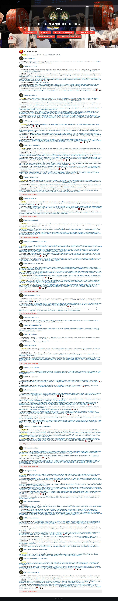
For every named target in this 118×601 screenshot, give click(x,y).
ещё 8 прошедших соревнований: (29, 194)
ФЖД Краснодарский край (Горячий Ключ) (35, 241)
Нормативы (30, 32)
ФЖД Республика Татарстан (31, 367)
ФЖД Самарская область (30, 390)
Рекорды (44, 32)
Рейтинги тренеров (86, 32)
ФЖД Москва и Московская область (33, 263)
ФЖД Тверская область (29, 471)
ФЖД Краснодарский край (30, 220)
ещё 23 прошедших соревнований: (29, 444)
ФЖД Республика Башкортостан (32, 325)
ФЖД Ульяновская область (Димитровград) (35, 549)
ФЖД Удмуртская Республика (31, 501)
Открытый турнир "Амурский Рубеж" (41, 82)
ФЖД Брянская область (30, 95)
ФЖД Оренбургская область (31, 317)
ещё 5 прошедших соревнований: (29, 216)
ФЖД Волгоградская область (31, 145)
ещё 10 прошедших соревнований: (29, 237)
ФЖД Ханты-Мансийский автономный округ (35, 558)
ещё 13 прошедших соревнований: (29, 466)
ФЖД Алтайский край (29, 58)
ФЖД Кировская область (30, 198)
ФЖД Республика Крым (29, 345)
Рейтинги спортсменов (63, 32)
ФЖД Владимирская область (31, 121)
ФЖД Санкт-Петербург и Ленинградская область (36, 426)
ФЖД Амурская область (30, 66)
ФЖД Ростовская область (30, 377)
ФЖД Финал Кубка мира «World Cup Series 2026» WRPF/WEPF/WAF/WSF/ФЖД (43, 55)
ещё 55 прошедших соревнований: (29, 291)
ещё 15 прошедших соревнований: (29, 363)
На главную (96, 2)
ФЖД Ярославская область (31, 572)
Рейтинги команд (45, 37)
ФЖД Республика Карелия (30, 334)
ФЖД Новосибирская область (31, 295)
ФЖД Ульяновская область (30, 518)
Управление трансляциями (69, 37)
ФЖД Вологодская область (30, 177)
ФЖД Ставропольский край (31, 448)
